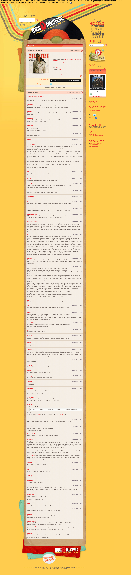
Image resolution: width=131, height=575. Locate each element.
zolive (29, 305)
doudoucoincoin (31, 98)
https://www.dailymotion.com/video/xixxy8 (37, 526)
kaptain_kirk (30, 494)
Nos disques (40, 567)
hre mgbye (30, 439)
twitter (93, 115)
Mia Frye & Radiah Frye (70, 59)
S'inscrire (21, 22)
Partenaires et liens (70, 567)
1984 (58, 57)
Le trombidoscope (94, 144)
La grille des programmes (96, 100)
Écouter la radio (97, 96)
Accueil (35, 567)
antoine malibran (31, 521)
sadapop (29, 381)
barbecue (29, 258)
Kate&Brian (30, 486)
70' (97, 91)
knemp (29, 139)
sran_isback (30, 196)
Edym (28, 234)
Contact (63, 567)
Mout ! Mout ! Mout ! (32, 214)
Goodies (56, 567)
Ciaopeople (30, 365)
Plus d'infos (76, 76)
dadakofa (29, 462)
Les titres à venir (94, 101)
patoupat (29, 342)
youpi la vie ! (30, 475)
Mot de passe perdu (28, 22)
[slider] (63, 80)
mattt (28, 503)
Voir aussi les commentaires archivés (35, 96)
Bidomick (30, 404)
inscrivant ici (103, 128)
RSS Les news (93, 134)
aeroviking (30, 388)
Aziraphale (30, 419)
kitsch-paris (30, 134)
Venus (93, 70)
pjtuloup (29, 370)
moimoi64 (30, 118)
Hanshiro (29, 171)
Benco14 (29, 335)
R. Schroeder (61, 62)
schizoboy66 (30, 125)
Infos (60, 567)
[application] (65, 80)
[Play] (52, 80)
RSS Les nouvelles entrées (96, 135)
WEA (57, 67)
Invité (28, 267)
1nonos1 (29, 514)
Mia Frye (31, 50)
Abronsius (30, 184)
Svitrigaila (30, 104)
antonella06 (30, 322)
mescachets (30, 508)
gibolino (29, 111)
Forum (45, 567)
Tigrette (29, 349)
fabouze (29, 469)
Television (93, 72)
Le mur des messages (95, 110)
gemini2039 (30, 480)
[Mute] (74, 80)
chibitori (29, 359)
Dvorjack (29, 178)
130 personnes (30, 86)
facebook (93, 117)
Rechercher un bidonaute (96, 143)
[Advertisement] (63, 9)
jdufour (29, 312)
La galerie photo (94, 146)
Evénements (50, 567)
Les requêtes (93, 102)
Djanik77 (29, 191)
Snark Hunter (30, 397)
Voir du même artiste (75, 50)
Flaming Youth (31, 376)
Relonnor (29, 533)
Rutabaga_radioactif (32, 221)
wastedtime (30, 426)
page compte (92, 128)
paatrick (29, 330)
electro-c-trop (31, 208)
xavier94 (29, 300)
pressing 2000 (31, 144)
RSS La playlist (93, 137)
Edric (28, 201)
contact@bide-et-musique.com (60, 568)
